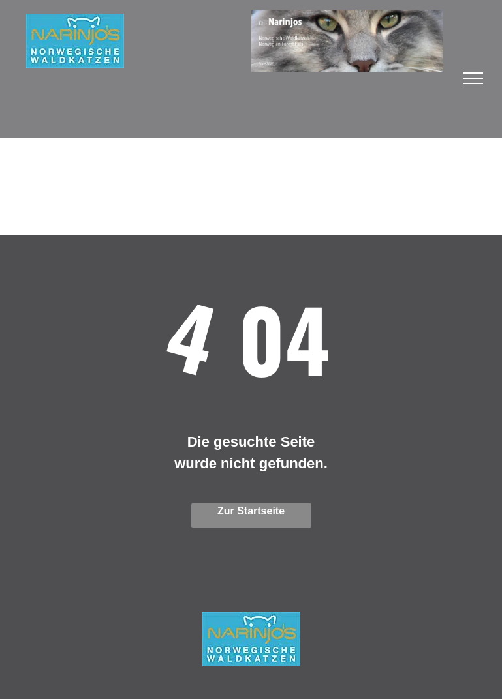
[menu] (473, 78)
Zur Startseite (251, 510)
